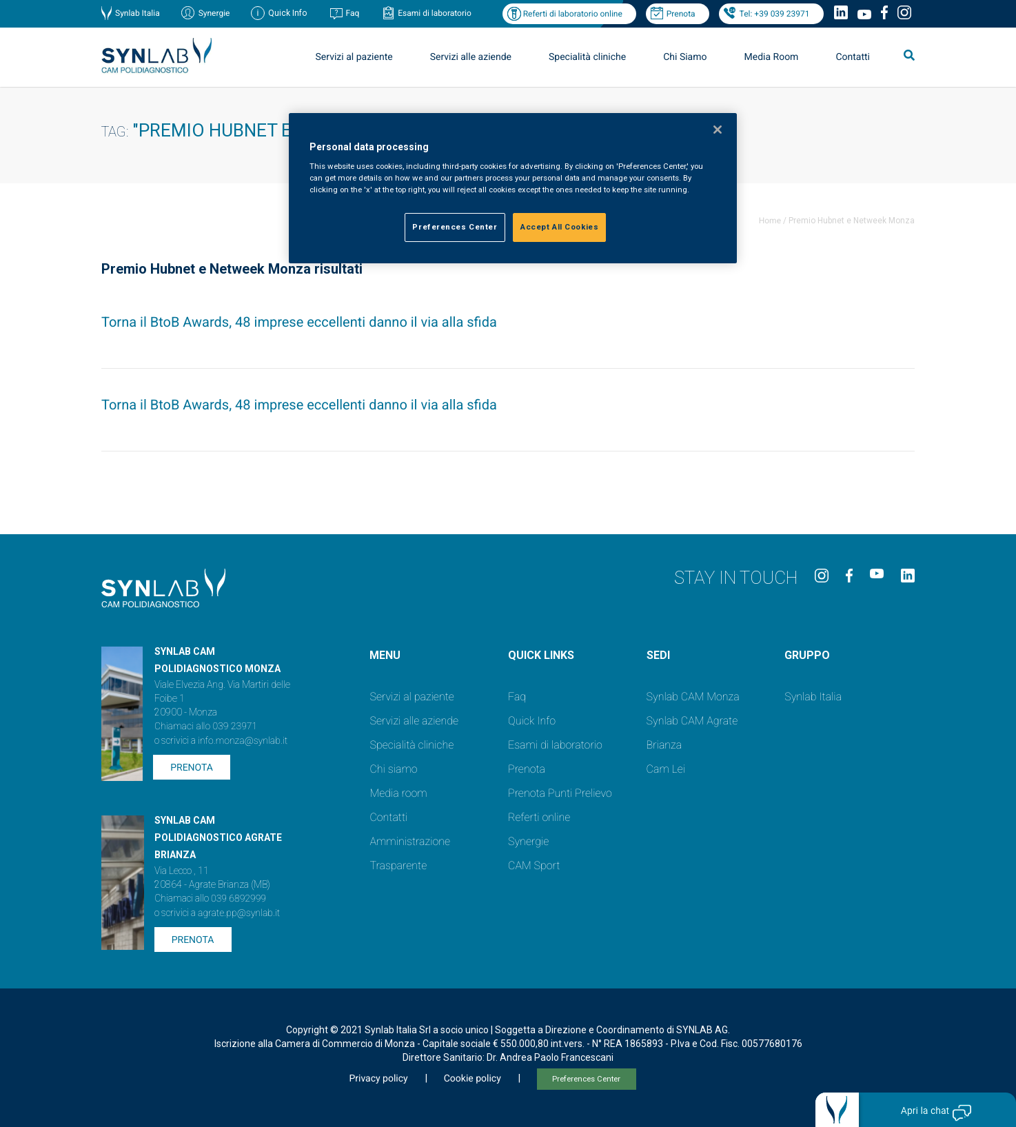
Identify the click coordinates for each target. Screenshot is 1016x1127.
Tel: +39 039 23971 (775, 14)
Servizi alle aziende (470, 57)
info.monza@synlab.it (242, 741)
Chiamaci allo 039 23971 (205, 726)
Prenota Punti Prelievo (560, 793)
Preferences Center (586, 1079)
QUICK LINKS (541, 655)
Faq (352, 13)
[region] (513, 188)
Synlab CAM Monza (693, 696)
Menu (384, 655)
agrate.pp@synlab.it (239, 913)
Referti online (539, 817)
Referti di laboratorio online (572, 14)
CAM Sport (534, 865)
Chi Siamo (685, 57)
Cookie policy (472, 1078)
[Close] (717, 129)
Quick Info (532, 720)
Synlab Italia (137, 13)
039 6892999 (238, 898)
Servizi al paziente (354, 57)
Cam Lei (666, 768)
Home (770, 220)
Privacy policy (378, 1078)
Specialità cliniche (587, 57)
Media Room (771, 57)
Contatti (852, 57)
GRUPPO (807, 655)
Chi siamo (393, 768)
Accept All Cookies (559, 227)
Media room (398, 793)
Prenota (681, 14)
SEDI (658, 655)
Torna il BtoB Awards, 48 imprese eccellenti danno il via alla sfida (299, 322)
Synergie (214, 13)
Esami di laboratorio (434, 13)
